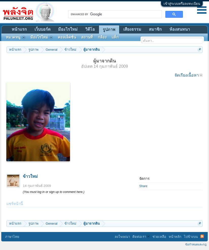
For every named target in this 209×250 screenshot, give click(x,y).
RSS (202, 236)
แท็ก (115, 37)
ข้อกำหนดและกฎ (195, 244)
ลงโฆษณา (122, 237)
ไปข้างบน (191, 237)
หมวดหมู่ (15, 37)
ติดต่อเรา (141, 237)
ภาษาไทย (12, 237)
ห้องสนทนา (179, 29)
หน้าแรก (19, 29)
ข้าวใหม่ (30, 176)
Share (143, 186)
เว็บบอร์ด (42, 29)
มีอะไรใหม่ (68, 29)
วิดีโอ (90, 29)
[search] (114, 14)
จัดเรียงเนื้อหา (189, 75)
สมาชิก (155, 29)
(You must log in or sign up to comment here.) (53, 192)
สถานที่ (87, 37)
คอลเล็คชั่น (67, 37)
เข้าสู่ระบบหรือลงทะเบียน (182, 4)
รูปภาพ (109, 29)
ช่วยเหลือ (159, 237)
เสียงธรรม (132, 29)
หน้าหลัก (175, 237)
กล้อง (102, 37)
